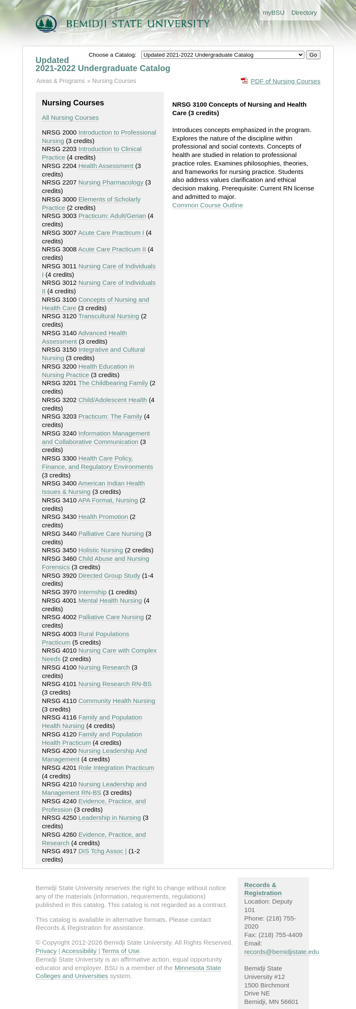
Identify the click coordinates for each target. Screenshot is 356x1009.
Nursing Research (104, 667)
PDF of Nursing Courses (285, 81)
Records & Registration (263, 889)
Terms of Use (120, 950)
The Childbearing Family (113, 382)
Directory (304, 12)
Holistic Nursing (100, 550)
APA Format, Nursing (108, 500)
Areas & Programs (60, 80)
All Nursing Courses (70, 117)
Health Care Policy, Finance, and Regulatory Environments (97, 462)
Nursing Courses (114, 80)
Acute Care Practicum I (111, 232)
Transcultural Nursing (108, 316)
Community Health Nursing (116, 700)
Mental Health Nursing (110, 600)
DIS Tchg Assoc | (102, 851)
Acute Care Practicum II (112, 249)
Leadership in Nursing (109, 817)
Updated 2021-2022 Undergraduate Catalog (103, 64)
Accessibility (79, 950)
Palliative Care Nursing (111, 533)
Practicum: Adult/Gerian (112, 215)
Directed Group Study (109, 575)
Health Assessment (105, 165)
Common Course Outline (207, 205)
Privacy (46, 950)
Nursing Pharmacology (111, 182)
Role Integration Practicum (116, 767)
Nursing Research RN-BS (115, 683)
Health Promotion (103, 516)
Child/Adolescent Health (112, 399)
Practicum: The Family (110, 416)
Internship (92, 591)
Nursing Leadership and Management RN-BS (94, 788)
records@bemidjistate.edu (281, 951)
